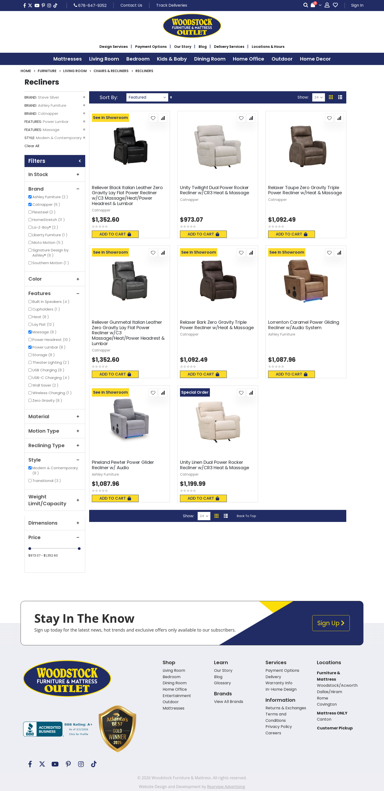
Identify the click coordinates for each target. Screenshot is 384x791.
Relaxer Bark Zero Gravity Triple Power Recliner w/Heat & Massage (216, 325)
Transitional (47, 480)
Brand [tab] (54, 188)
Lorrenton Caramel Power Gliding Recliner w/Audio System (303, 325)
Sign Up (331, 623)
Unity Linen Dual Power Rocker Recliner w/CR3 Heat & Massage (214, 465)
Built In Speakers (51, 301)
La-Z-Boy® (46, 227)
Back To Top (246, 516)
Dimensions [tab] (54, 522)
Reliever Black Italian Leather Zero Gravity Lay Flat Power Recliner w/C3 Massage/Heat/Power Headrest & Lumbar (127, 195)
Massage (45, 332)
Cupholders (46, 309)
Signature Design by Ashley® (50, 252)
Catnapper (46, 204)
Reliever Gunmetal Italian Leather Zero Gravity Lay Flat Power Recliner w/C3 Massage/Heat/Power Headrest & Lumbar (128, 333)
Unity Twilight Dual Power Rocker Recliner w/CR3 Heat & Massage (214, 190)
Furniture (47, 71)
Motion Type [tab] (54, 431)
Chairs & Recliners (111, 71)
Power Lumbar (49, 347)
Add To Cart (115, 234)
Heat (41, 316)
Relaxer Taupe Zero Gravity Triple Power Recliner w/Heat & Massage (305, 190)
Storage (44, 354)
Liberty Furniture (50, 234)
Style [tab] (54, 459)
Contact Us (131, 5)
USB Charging (49, 370)
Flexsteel (44, 212)
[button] (153, 118)
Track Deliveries (171, 5)
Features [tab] (54, 293)
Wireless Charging (52, 392)
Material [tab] (54, 416)
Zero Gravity (47, 400)
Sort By (108, 97)
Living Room (75, 71)
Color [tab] (54, 278)
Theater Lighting (51, 362)
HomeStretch (49, 219)
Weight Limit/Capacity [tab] (54, 500)
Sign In (357, 5)
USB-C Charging (51, 377)
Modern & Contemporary (55, 470)
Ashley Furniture (50, 196)
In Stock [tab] (54, 174)
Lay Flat (44, 324)
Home (26, 70)
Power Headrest (52, 339)
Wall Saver (46, 385)
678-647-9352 (90, 5)
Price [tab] (54, 537)
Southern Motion (51, 262)
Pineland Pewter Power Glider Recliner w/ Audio (123, 465)
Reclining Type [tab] (54, 445)
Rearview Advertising (226, 786)
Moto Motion (48, 242)
